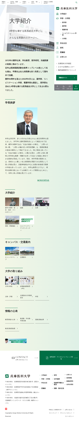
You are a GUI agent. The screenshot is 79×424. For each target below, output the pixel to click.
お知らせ (61, 57)
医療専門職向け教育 (59, 383)
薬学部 (64, 26)
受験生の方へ (3, 2)
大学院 (64, 38)
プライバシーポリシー (66, 413)
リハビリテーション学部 (69, 34)
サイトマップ (53, 413)
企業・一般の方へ (34, 2)
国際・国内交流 (59, 388)
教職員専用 (69, 381)
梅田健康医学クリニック (67, 70)
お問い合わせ (68, 409)
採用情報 (69, 378)
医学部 (64, 22)
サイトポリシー (69, 416)
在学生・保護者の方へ (14, 2)
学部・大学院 (63, 18)
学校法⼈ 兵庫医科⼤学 (55, 409)
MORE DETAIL (43, 180)
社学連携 (57, 379)
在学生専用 (69, 384)
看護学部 (65, 29)
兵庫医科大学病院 (64, 63)
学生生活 (61, 43)
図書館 (60, 52)
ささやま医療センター (66, 67)
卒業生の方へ (24, 2)
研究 (59, 48)
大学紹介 (61, 14)
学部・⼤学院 (45, 379)
